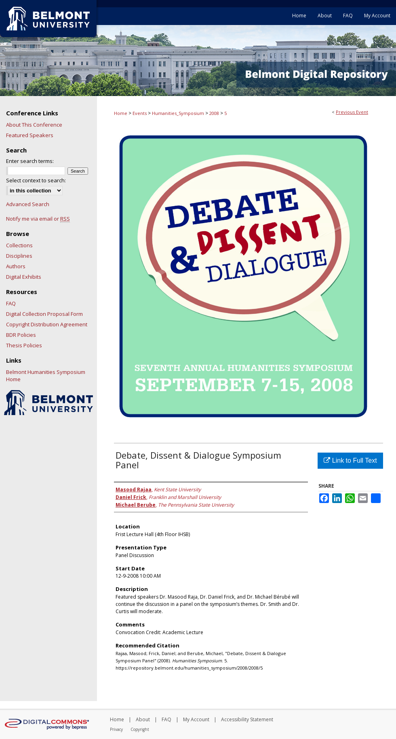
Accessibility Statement (247, 719)
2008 (214, 113)
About (143, 719)
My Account (196, 719)
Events (140, 113)
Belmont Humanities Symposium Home (45, 375)
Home (120, 113)
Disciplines (19, 255)
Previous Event (352, 112)
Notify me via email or (38, 218)
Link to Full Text (350, 460)
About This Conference (34, 124)
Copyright (140, 729)
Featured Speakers (29, 135)
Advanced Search (27, 204)
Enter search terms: (30, 161)
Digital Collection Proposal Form (44, 313)
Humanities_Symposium (178, 113)
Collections (19, 245)
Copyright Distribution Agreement (46, 324)
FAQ (11, 303)
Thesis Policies (24, 345)
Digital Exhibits (23, 276)
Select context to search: (36, 180)
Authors (15, 266)
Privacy (116, 729)
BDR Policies (21, 334)
